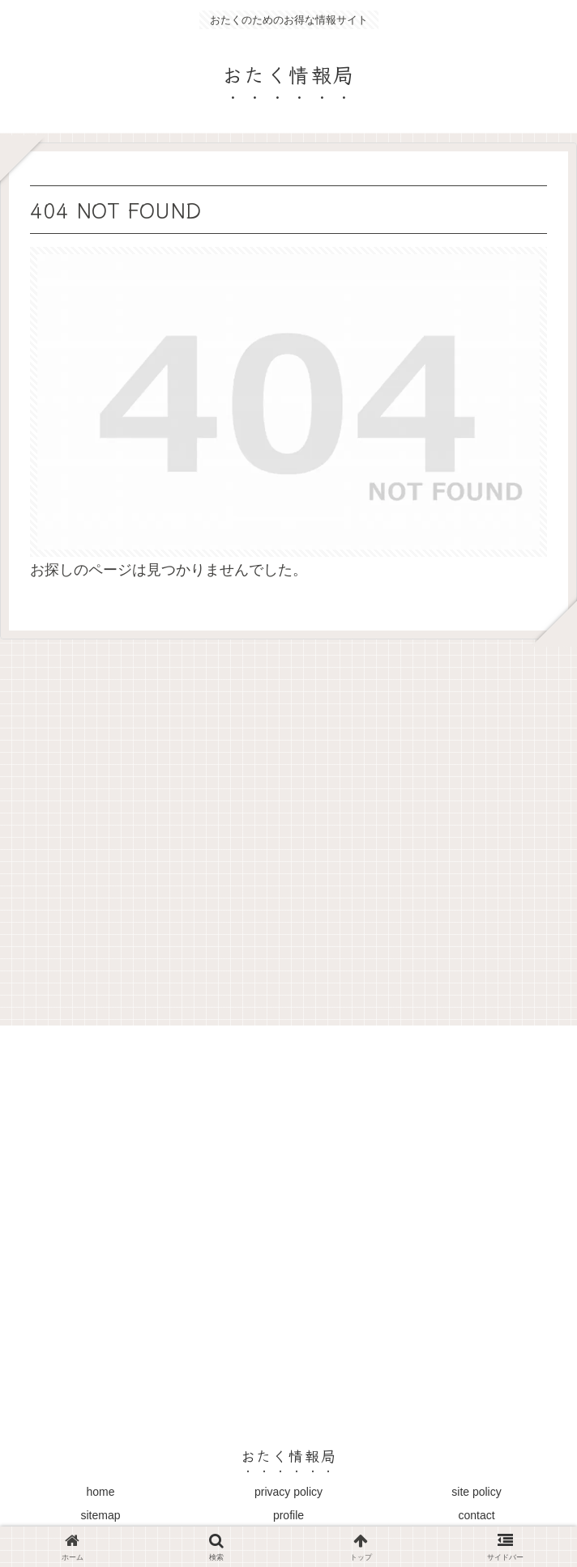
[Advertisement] (288, 827)
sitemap (100, 1515)
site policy (476, 1491)
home (100, 1491)
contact (476, 1515)
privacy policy (288, 1491)
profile (288, 1515)
